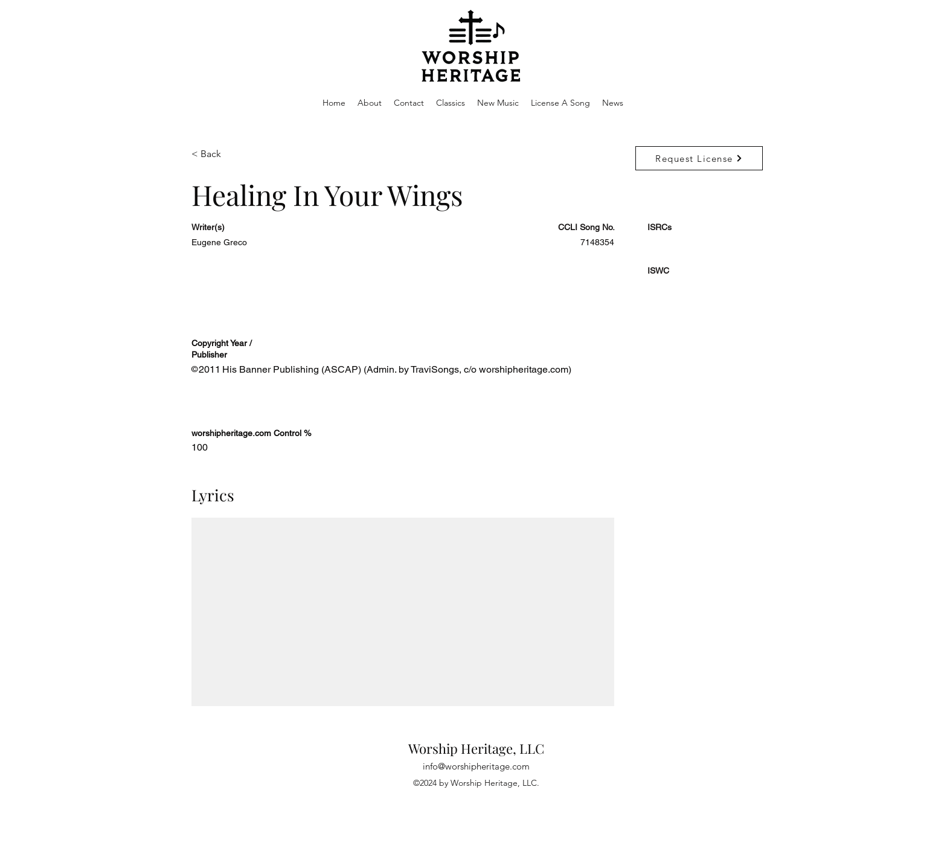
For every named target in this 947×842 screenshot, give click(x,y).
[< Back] (234, 154)
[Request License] (699, 158)
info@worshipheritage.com (476, 766)
